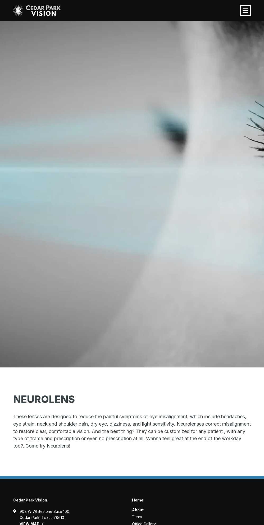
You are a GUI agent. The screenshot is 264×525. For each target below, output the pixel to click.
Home (137, 500)
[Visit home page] (37, 10)
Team (137, 516)
